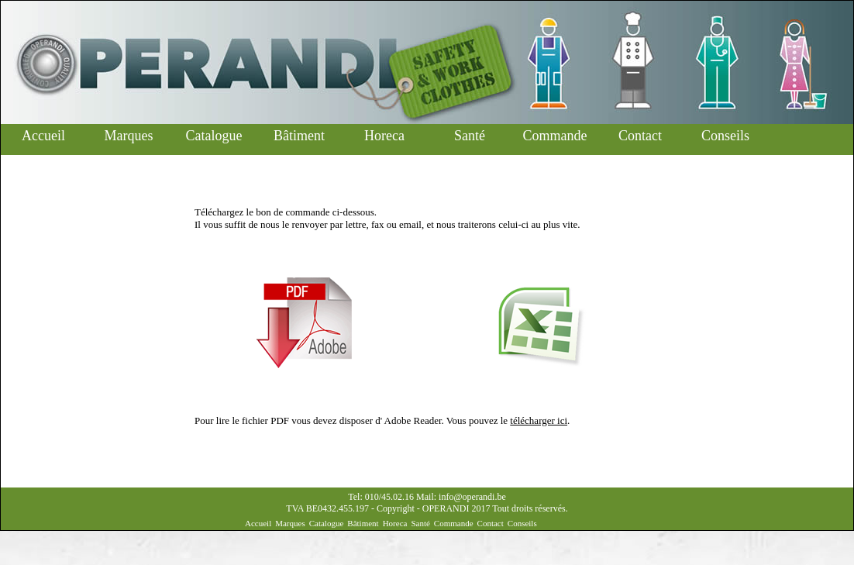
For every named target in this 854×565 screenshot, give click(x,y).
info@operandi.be (472, 496)
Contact (640, 135)
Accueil (43, 135)
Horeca (384, 135)
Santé (469, 135)
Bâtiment (299, 135)
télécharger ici (538, 420)
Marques (129, 135)
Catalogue (214, 135)
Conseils (725, 135)
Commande (555, 135)
